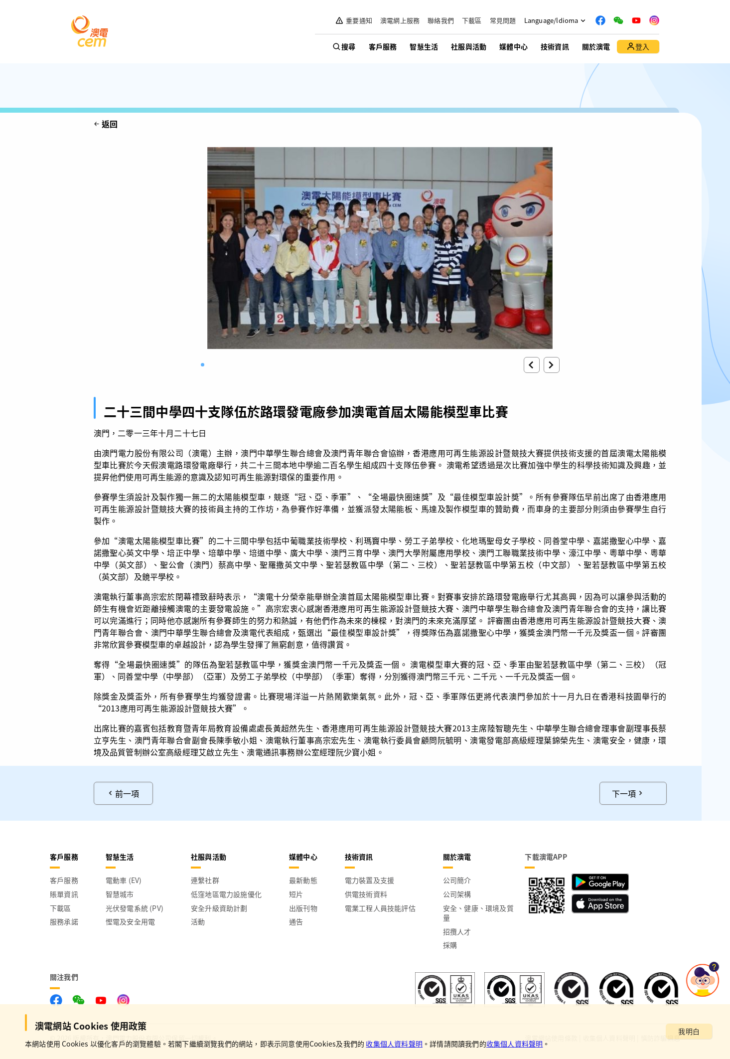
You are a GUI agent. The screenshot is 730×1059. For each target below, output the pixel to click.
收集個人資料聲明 (394, 1044)
